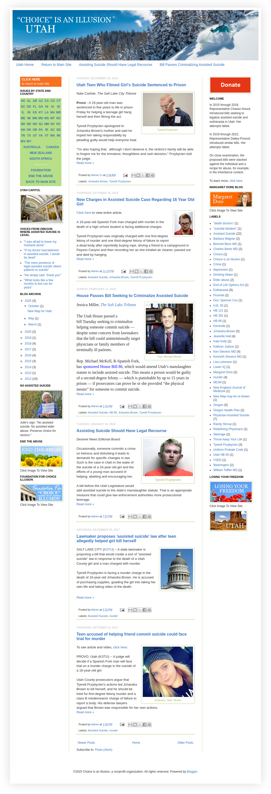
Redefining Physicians (228, 429)
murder (113, 615)
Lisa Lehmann (222, 362)
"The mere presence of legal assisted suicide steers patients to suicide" (42, 266)
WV (23, 141)
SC (52, 130)
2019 (28, 338)
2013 (28, 373)
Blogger (192, 771)
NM (46, 124)
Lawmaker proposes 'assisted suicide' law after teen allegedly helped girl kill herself (126, 538)
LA (47, 112)
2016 (28, 355)
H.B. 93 (218, 305)
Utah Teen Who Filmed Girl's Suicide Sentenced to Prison (131, 85)
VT (46, 135)
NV (52, 124)
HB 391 (218, 315)
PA (41, 130)
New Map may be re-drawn (231, 396)
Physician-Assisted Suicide (231, 415)
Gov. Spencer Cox (225, 300)
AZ (41, 101)
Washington (221, 465)
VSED (217, 460)
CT (58, 101)
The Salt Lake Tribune (118, 305)
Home (136, 742)
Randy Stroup (222, 424)
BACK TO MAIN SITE (40, 182)
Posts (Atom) (103, 749)
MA (52, 112)
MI (29, 118)
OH (23, 130)
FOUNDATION (41, 170)
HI (46, 106)
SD (58, 130)
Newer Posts (86, 742)
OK (29, 130)
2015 (28, 361)
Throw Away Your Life (227, 439)
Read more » (85, 163)
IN (28, 112)
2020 (28, 331)
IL (23, 112)
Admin (95, 271)
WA (52, 135)
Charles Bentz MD (225, 249)
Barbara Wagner (224, 238)
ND (23, 124)
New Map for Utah (40, 311)
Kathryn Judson (223, 346)
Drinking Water (223, 274)
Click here (84, 213)
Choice (218, 254)
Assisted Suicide (98, 277)
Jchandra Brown (98, 181)
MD (58, 112)
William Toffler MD (225, 470)
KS (35, 112)
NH (35, 124)
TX (29, 135)
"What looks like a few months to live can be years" (38, 283)
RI (46, 130)
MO (40, 118)
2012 (28, 379)
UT (35, 135)
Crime (217, 264)
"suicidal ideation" (225, 228)
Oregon (218, 405)
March (33, 324)
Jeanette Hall (222, 336)
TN (23, 135)
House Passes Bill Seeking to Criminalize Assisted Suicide (132, 296)
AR (35, 101)
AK (23, 101)
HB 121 (218, 310)
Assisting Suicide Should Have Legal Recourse (115, 65)
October (34, 306)
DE (29, 106)
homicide (219, 326)
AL (29, 101)
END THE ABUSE (41, 176)
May (31, 318)
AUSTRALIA (31, 147)
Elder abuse (221, 280)
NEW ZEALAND (41, 153)
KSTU (108, 549)
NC (58, 118)
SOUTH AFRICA (40, 158)
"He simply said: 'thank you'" (42, 275)
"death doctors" (223, 223)
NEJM (217, 382)
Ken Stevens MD (224, 351)
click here (120, 647)
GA (40, 106)
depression (220, 269)
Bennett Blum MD (225, 244)
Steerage (219, 434)
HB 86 (113, 412)
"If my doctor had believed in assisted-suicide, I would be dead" (42, 253)
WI (58, 135)
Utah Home (25, 65)
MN (35, 118)
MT (52, 118)
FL (35, 106)
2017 (28, 349)
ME (23, 118)
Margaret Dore (223, 372)
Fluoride (218, 295)
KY (41, 112)
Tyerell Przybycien (120, 181)
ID (58, 106)
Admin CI (97, 175)
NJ (41, 124)
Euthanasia (220, 290)
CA (46, 101)
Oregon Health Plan (226, 410)
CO (52, 101)
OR (35, 130)
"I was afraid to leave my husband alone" (40, 243)
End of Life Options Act (228, 285)
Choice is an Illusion (226, 259)
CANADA (52, 147)
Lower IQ (219, 367)
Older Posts (185, 742)
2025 (28, 301)
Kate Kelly (220, 341)
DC (23, 106)
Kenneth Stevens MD (227, 356)
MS (46, 118)
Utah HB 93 (221, 454)
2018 (28, 343)
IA (52, 106)
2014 (28, 367)
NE (29, 124)
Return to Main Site (56, 65)
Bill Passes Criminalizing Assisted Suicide (192, 65)
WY (29, 141)
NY (58, 124)
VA (41, 135)
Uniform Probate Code (228, 449)
